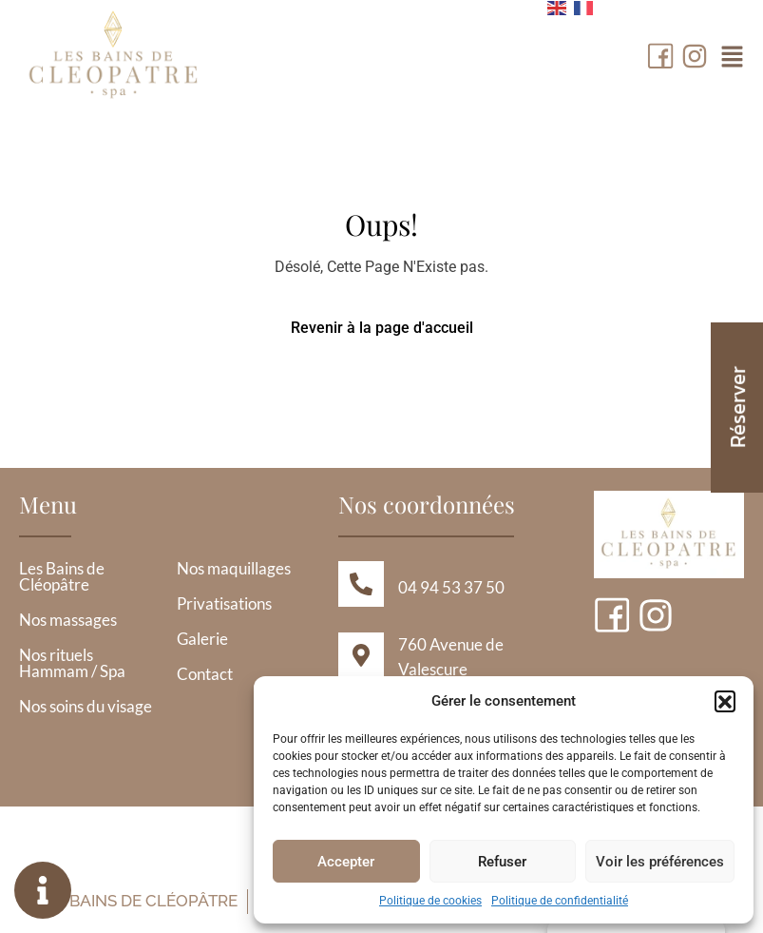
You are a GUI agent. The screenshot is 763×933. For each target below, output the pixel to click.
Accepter (345, 861)
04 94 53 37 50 (451, 587)
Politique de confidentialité (559, 900)
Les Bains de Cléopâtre (62, 577)
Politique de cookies (430, 900)
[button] (724, 700)
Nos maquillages (234, 569)
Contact (205, 675)
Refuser (502, 861)
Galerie (202, 640)
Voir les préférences (660, 861)
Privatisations (224, 604)
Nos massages (68, 621)
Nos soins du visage (85, 707)
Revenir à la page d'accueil (382, 328)
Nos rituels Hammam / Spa (72, 664)
